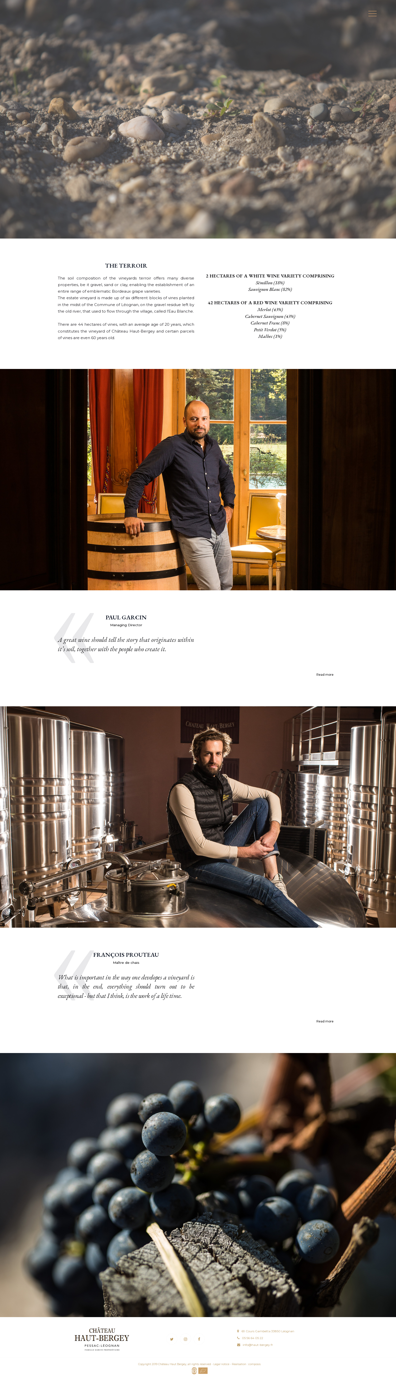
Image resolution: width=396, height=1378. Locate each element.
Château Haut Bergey (172, 1364)
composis (254, 1364)
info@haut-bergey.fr (258, 1345)
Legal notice (221, 1364)
